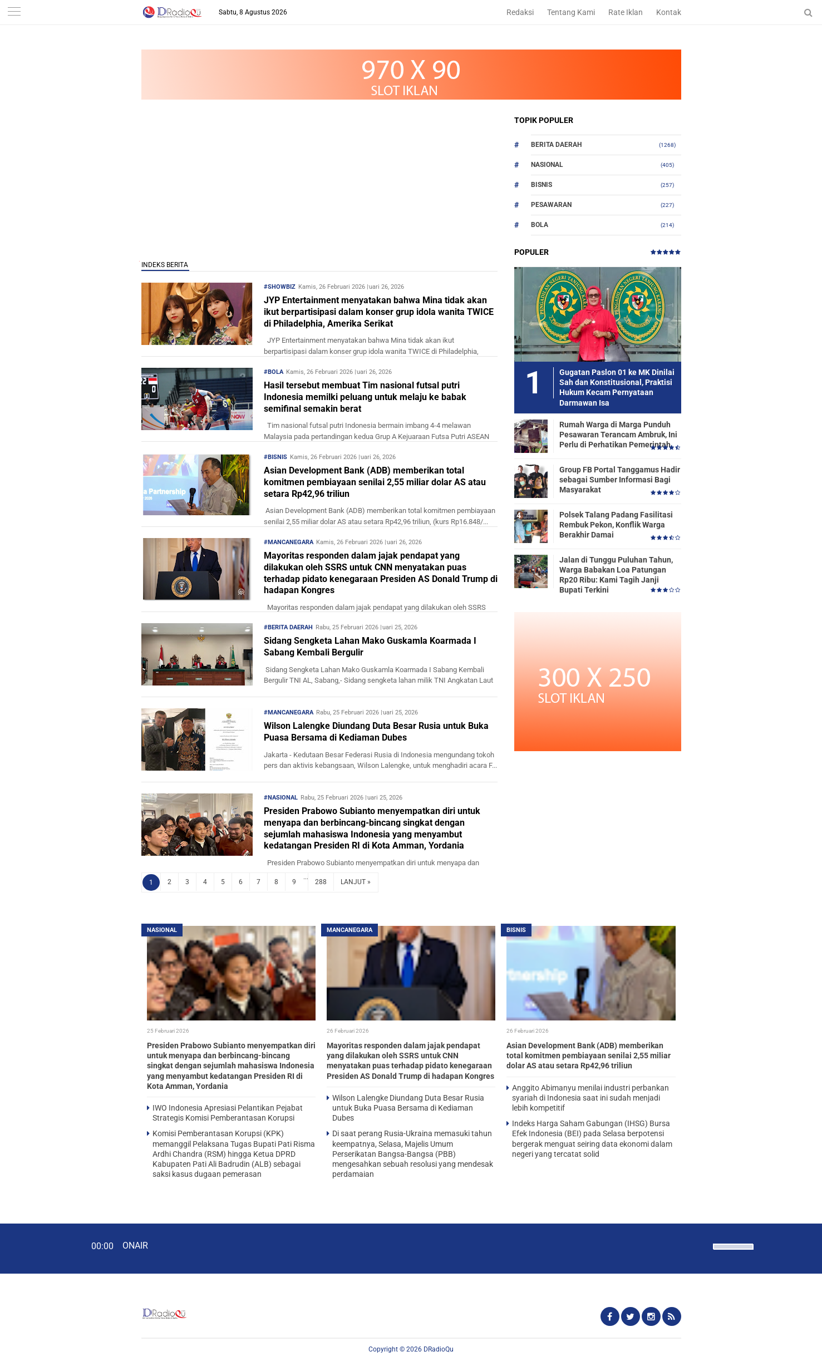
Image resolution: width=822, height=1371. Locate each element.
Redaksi (520, 12)
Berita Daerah (556, 145)
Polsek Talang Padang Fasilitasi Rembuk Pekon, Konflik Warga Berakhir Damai (616, 524)
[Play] (36, 1248)
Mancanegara (349, 930)
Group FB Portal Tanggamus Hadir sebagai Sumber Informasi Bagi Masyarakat (619, 479)
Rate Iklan (625, 12)
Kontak (668, 12)
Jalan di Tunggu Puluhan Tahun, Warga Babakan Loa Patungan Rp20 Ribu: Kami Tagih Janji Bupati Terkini (616, 575)
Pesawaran (551, 205)
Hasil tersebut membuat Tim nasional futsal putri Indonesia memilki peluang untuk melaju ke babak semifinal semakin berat (365, 397)
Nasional (547, 165)
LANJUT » (356, 882)
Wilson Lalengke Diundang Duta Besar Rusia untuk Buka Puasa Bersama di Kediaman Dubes (376, 732)
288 (321, 882)
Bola (539, 225)
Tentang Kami (571, 12)
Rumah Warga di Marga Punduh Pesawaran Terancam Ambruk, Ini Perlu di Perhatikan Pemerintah (618, 434)
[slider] (732, 1254)
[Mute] (700, 1245)
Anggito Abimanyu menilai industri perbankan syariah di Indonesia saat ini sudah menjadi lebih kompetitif (590, 1097)
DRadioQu (439, 1349)
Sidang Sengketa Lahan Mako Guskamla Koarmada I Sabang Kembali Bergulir (370, 646)
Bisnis (541, 185)
